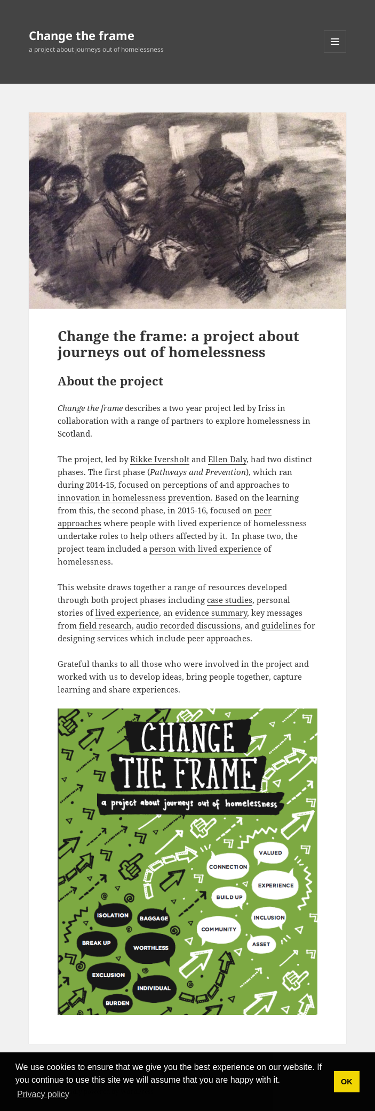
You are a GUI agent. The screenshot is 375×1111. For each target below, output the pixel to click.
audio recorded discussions (188, 625)
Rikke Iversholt (159, 459)
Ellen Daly (227, 459)
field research (105, 625)
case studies (229, 599)
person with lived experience (205, 548)
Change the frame (81, 35)
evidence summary (211, 612)
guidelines (281, 625)
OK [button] (347, 1081)
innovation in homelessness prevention (134, 497)
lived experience (127, 612)
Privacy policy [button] (43, 1094)
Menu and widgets (335, 52)
